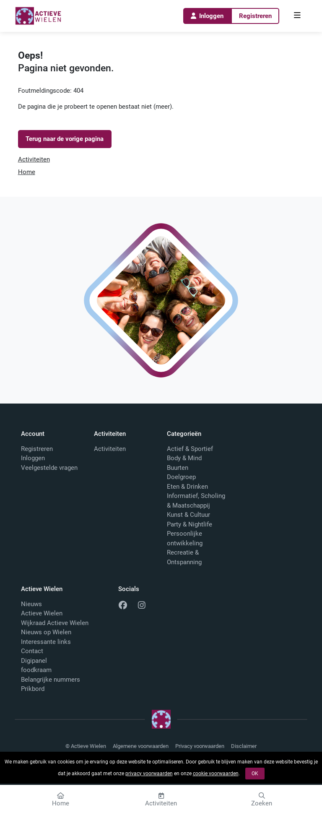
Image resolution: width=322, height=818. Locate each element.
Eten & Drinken (187, 486)
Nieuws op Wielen (46, 632)
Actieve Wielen (41, 613)
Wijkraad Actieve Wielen (54, 623)
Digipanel (34, 660)
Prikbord (32, 689)
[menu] (297, 16)
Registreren (255, 16)
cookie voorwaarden (216, 773)
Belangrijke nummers (50, 679)
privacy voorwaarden (149, 773)
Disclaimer (244, 746)
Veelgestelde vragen (49, 468)
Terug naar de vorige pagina (65, 139)
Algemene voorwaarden (141, 746)
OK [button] (255, 773)
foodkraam (36, 670)
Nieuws (31, 604)
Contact (32, 651)
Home (26, 172)
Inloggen (207, 16)
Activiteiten (34, 159)
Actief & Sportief (190, 449)
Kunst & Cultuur (188, 514)
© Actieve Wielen (85, 746)
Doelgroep (181, 477)
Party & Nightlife (189, 524)
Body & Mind (184, 458)
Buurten (177, 468)
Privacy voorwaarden (199, 746)
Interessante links (46, 642)
